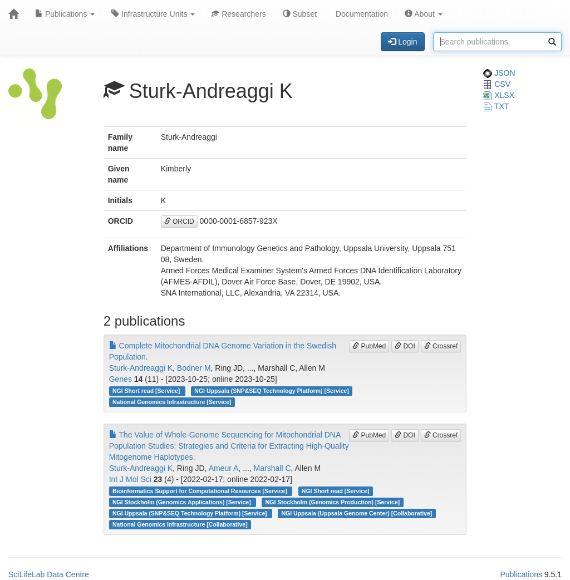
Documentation (360, 13)
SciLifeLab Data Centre (48, 574)
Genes (120, 379)
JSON (499, 72)
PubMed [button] (369, 346)
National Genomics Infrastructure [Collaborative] (180, 524)
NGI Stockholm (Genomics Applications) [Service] (182, 502)
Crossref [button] (441, 346)
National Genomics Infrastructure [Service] (172, 402)
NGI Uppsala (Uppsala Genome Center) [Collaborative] (357, 513)
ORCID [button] (179, 221)
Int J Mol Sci (130, 479)
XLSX (498, 95)
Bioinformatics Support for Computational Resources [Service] (200, 491)
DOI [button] (405, 346)
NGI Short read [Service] (146, 390)
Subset (300, 13)
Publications (65, 13)
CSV (496, 84)
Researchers (239, 13)
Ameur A (224, 468)
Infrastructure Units (153, 13)
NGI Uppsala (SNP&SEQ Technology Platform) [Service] (271, 390)
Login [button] (402, 41)
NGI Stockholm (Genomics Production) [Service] (333, 502)
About (424, 13)
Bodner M (194, 367)
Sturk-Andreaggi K (141, 367)
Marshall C (272, 468)
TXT (496, 106)
